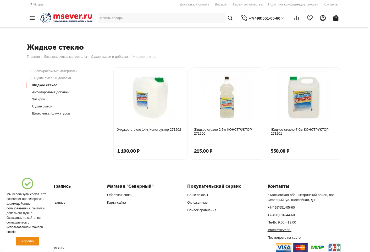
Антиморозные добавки (50, 92)
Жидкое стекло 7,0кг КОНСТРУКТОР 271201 (300, 131)
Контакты (331, 4)
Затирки (38, 99)
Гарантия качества (247, 4)
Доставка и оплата (194, 4)
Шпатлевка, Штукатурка (51, 113)
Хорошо (27, 241)
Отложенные (197, 202)
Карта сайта (116, 202)
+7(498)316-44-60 (281, 215)
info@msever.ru (279, 230)
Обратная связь (119, 195)
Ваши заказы (197, 195)
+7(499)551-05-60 (281, 207)
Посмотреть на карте (284, 237)
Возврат (221, 4)
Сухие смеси (42, 106)
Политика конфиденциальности (293, 4)
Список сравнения (201, 210)
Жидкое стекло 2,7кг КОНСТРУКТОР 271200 (223, 131)
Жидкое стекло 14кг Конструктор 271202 (149, 129)
